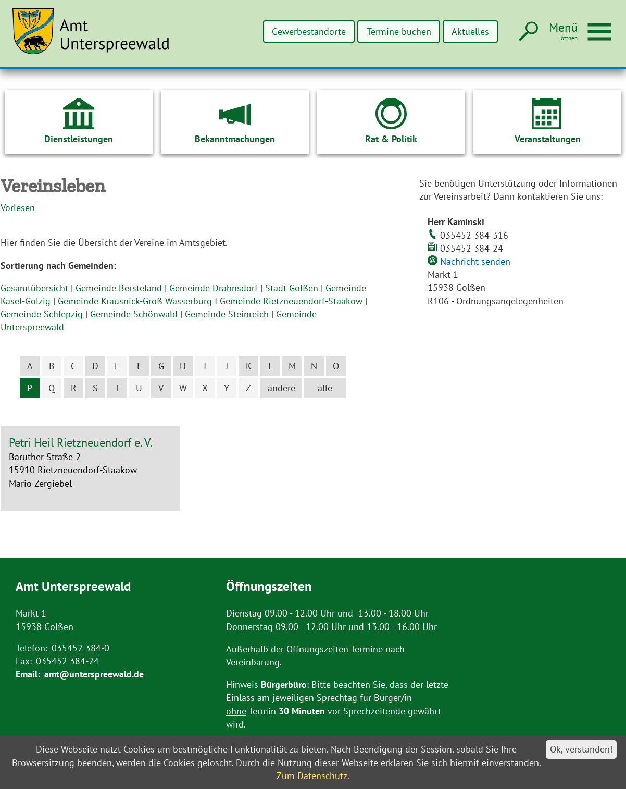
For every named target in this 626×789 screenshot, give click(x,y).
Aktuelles (470, 32)
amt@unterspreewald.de (94, 674)
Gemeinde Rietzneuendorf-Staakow (291, 301)
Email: (28, 674)
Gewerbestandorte (308, 32)
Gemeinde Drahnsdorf (213, 288)
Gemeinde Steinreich (227, 314)
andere (281, 388)
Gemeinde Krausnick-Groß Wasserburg (135, 301)
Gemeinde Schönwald (134, 314)
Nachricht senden (475, 261)
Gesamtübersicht (34, 288)
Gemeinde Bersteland (119, 288)
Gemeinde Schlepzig (42, 314)
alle (325, 388)
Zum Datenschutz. (313, 776)
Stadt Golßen (291, 288)
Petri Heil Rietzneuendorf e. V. (81, 442)
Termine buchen (398, 32)
